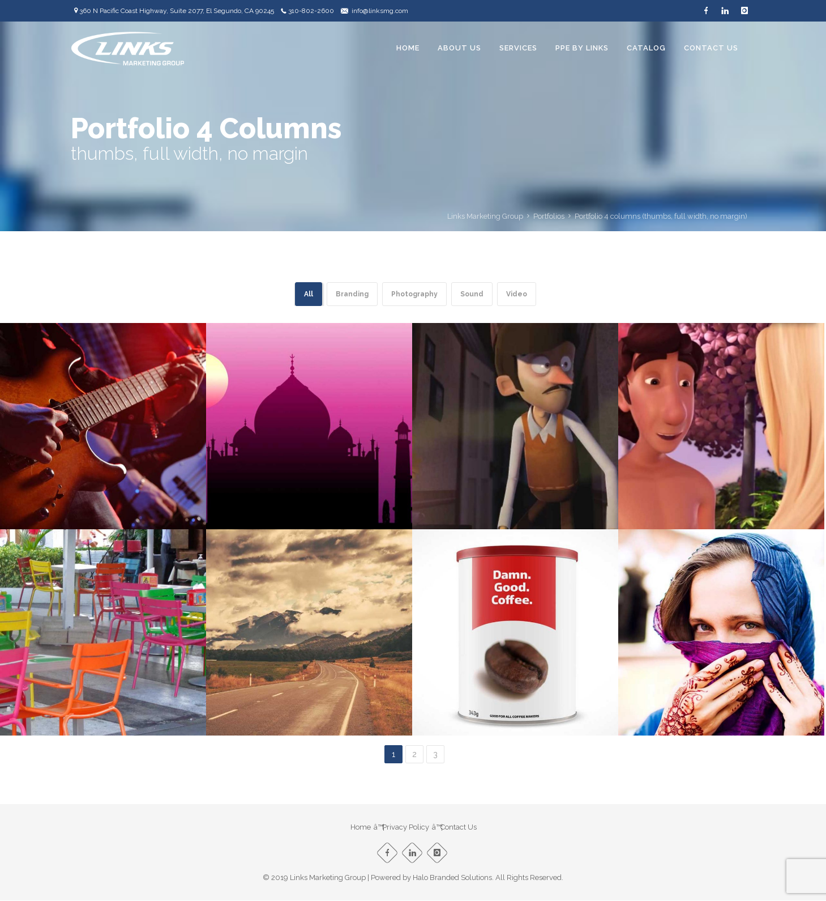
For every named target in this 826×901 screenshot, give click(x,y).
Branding (352, 294)
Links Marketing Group (485, 216)
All (308, 294)
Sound (471, 294)
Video (516, 294)
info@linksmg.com (380, 11)
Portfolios (548, 216)
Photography (414, 294)
